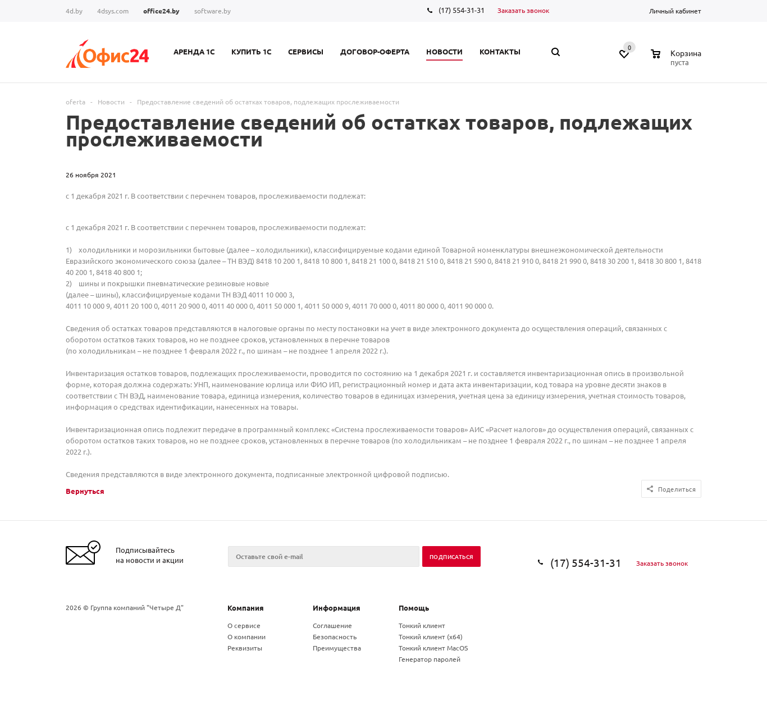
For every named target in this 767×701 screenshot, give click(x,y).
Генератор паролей (429, 658)
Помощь (414, 607)
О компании (246, 636)
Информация (336, 607)
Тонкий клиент (422, 625)
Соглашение (332, 625)
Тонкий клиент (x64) (431, 636)
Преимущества (337, 647)
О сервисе (244, 625)
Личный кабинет (675, 10)
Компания (245, 607)
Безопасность (335, 636)
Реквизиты (244, 647)
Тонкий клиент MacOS (433, 647)
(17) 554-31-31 (462, 10)
